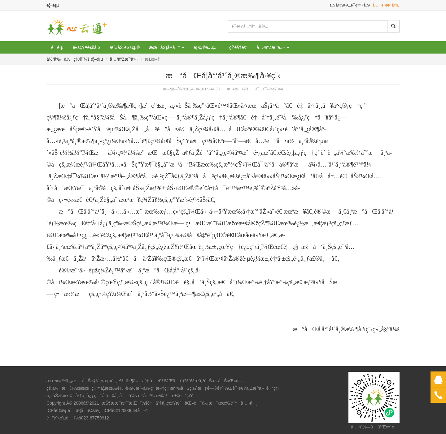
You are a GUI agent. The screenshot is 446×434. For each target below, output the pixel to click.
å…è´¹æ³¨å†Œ (386, 5)
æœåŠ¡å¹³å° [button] (166, 47)
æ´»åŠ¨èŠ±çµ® (125, 47)
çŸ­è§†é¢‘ (238, 47)
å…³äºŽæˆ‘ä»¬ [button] (272, 47)
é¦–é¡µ (52, 5)
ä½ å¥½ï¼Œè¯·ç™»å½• (350, 5)
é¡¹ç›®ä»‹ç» (207, 47)
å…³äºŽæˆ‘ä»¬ (124, 59)
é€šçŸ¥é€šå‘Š (87, 47)
